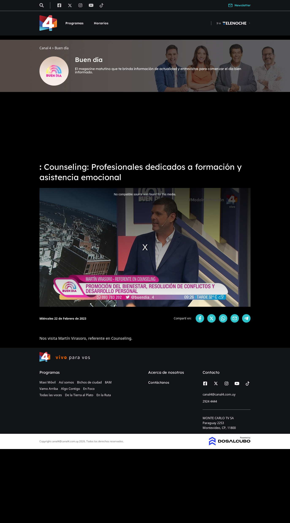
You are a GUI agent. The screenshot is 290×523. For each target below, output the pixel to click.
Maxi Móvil (47, 382)
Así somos (66, 382)
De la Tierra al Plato (79, 395)
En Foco (89, 388)
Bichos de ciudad (89, 382)
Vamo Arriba (48, 388)
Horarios (101, 23)
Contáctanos (158, 382)
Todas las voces (50, 395)
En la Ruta (103, 395)
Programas (74, 23)
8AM (108, 382)
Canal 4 (45, 48)
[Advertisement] (145, 126)
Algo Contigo (70, 388)
